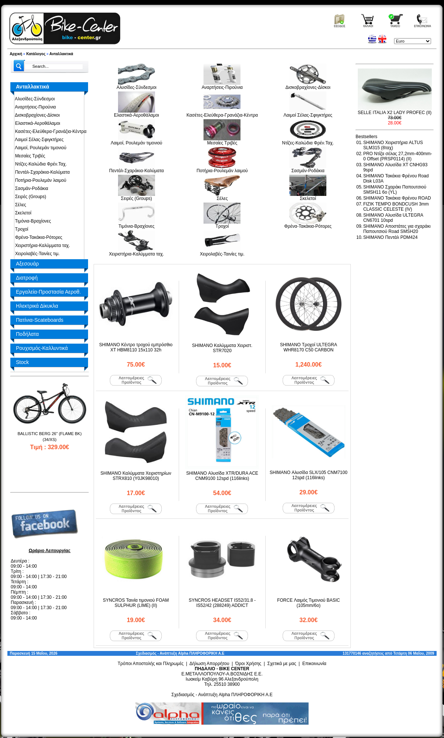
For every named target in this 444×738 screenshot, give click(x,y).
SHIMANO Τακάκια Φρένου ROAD (397, 198)
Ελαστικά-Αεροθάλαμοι (36, 123)
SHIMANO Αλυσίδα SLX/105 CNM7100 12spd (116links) (308, 475)
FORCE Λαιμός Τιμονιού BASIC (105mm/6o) (308, 603)
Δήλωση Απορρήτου (209, 663)
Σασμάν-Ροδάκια (30, 188)
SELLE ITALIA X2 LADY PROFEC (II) (395, 112)
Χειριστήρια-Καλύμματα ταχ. (41, 245)
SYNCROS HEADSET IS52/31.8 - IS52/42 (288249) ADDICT (222, 603)
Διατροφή (27, 278)
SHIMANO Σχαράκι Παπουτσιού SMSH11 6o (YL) (394, 189)
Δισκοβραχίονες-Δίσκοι (36, 115)
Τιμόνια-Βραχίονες (32, 221)
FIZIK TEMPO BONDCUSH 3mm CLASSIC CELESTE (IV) (396, 206)
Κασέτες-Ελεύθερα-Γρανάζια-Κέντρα (50, 131)
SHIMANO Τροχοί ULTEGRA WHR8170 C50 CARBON (308, 347)
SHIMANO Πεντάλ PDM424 (390, 237)
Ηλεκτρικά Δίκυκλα (37, 306)
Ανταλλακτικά (61, 54)
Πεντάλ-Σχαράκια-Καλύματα (41, 172)
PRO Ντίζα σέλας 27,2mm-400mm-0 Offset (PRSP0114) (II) (397, 156)
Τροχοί (20, 229)
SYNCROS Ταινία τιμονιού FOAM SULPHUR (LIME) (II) (136, 603)
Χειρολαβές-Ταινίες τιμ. (36, 253)
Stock (22, 362)
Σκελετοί (22, 213)
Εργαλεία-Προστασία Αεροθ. (48, 292)
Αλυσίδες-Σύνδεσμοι (34, 98)
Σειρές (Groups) (29, 196)
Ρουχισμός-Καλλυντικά (42, 348)
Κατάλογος (36, 54)
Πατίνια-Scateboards (39, 320)
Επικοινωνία (314, 663)
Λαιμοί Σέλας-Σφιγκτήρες (38, 139)
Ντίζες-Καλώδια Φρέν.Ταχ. (40, 164)
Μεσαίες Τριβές (29, 155)
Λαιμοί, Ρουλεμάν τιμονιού (39, 147)
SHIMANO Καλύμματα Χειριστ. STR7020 (222, 348)
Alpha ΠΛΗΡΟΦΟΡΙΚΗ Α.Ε (201, 653)
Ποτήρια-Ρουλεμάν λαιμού (39, 180)
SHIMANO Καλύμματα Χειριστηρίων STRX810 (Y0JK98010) (136, 476)
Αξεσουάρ (27, 264)
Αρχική (16, 54)
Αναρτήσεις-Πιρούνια (34, 107)
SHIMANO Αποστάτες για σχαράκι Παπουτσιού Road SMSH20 (397, 229)
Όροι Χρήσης (248, 663)
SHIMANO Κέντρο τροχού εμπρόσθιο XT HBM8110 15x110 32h (135, 347)
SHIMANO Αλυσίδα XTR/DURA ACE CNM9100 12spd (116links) (222, 476)
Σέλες (19, 204)
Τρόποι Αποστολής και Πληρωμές (151, 663)
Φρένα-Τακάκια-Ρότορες (37, 237)
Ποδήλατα (27, 334)
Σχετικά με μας (282, 663)
